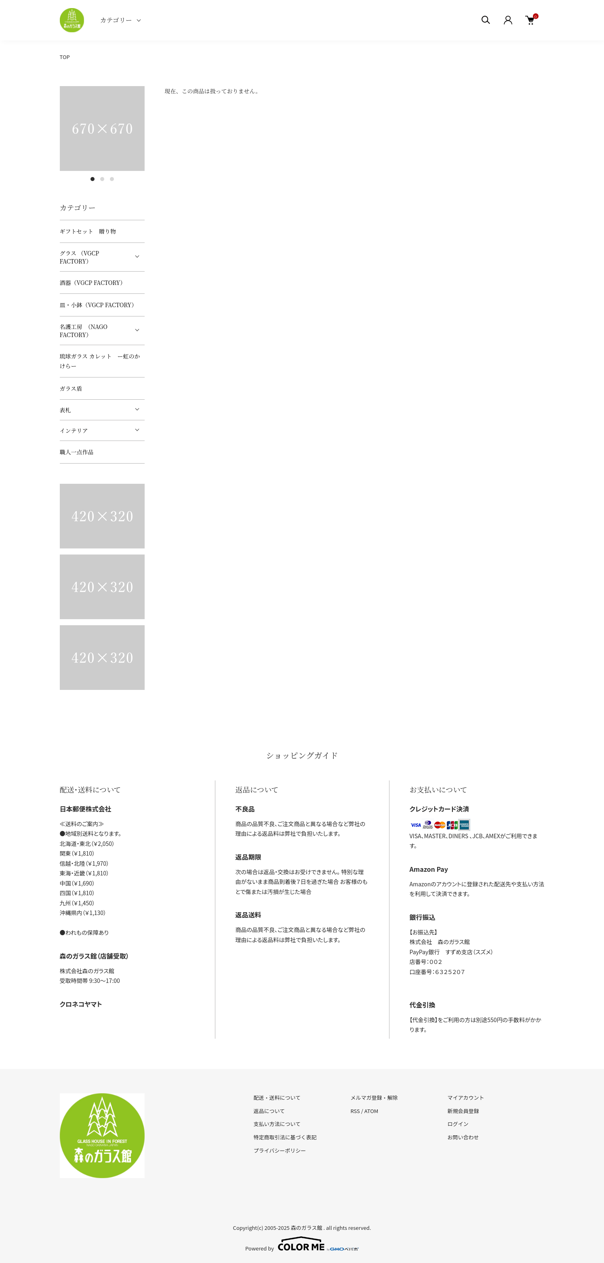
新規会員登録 (463, 1111)
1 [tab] (92, 179)
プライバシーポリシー (280, 1150)
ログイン (457, 1124)
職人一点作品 (77, 452)
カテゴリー (116, 20)
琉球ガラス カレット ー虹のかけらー (100, 361)
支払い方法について (277, 1124)
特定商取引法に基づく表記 (285, 1137)
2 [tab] (102, 179)
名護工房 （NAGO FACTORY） (84, 331)
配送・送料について (277, 1097)
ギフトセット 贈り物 (88, 231)
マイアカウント (465, 1097)
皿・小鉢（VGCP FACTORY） (98, 305)
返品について (269, 1111)
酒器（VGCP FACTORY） (93, 282)
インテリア (74, 430)
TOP (65, 57)
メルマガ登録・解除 (374, 1097)
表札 (65, 410)
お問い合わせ (463, 1137)
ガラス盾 (71, 388)
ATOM (371, 1111)
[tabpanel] (102, 128)
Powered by (302, 1243)
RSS (355, 1111)
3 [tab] (112, 179)
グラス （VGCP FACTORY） (79, 257)
